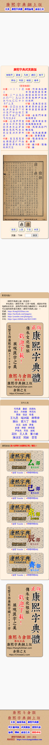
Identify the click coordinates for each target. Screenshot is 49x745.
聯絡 (17, 732)
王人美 (24, 433)
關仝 (15, 421)
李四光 (32, 412)
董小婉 (34, 433)
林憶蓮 (31, 428)
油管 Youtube (17, 473)
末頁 (36, 229)
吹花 (18, 425)
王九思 (14, 417)
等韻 (21, 80)
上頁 (21, 229)
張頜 (25, 414)
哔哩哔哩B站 (32, 473)
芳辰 (26, 430)
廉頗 (25, 409)
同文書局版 (13, 727)
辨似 (13, 80)
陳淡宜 (17, 437)
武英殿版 (25, 727)
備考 (36, 80)
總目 (33, 75)
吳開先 (32, 409)
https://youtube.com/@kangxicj (20, 316)
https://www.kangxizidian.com (29, 739)
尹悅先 (18, 430)
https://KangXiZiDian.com (18, 311)
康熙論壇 (28, 9)
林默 (24, 428)
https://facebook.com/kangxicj (19, 314)
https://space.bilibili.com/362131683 (22, 319)
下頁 (28, 229)
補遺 (28, 80)
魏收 (34, 421)
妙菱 (17, 428)
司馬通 (17, 409)
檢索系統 (21, 722)
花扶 (14, 433)
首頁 (13, 229)
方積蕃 (23, 412)
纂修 (18, 75)
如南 (25, 425)
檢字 (41, 75)
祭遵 (31, 414)
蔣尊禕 (36, 417)
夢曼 (31, 425)
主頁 (7, 9)
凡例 (26, 75)
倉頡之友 (39, 9)
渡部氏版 (36, 727)
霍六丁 (25, 421)
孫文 (16, 412)
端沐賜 (25, 417)
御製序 (9, 75)
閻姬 (26, 437)
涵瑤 (32, 430)
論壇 (10, 732)
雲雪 (34, 437)
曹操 (18, 414)
